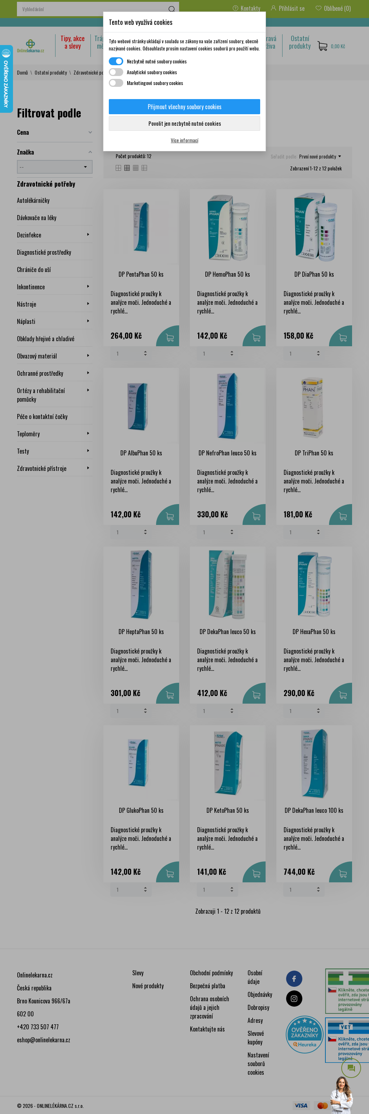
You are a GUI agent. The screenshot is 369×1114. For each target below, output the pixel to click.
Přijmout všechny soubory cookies (185, 106)
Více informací (184, 140)
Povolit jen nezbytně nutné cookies (184, 123)
